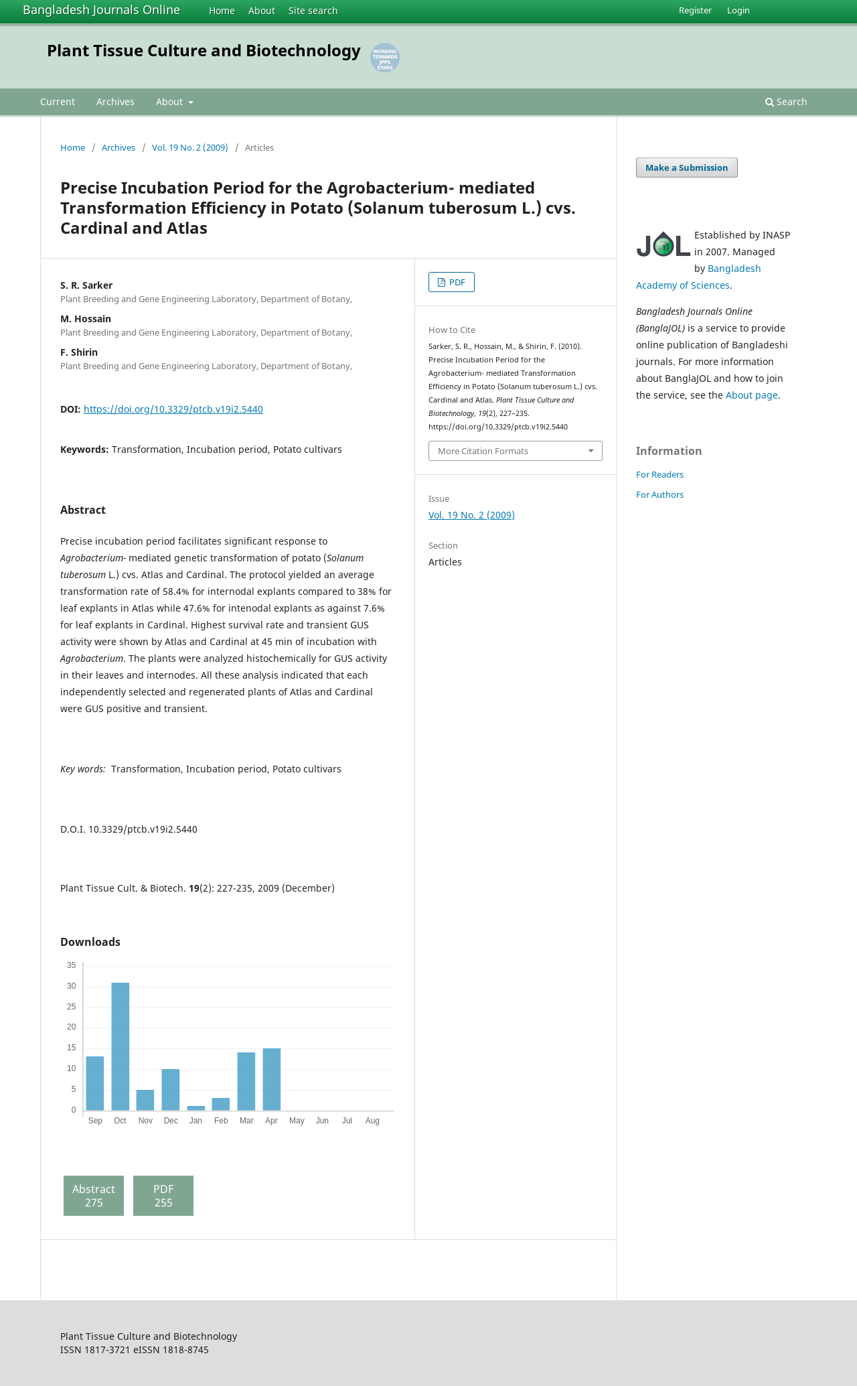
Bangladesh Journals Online (101, 9)
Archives (115, 101)
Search (786, 101)
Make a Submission (686, 167)
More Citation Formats (483, 451)
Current (57, 101)
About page (752, 395)
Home (222, 10)
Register (695, 10)
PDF (456, 282)
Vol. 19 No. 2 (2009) (190, 147)
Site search (313, 10)
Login (738, 10)
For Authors (660, 494)
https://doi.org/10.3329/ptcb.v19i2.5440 (173, 409)
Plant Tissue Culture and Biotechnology (204, 50)
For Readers (660, 474)
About (261, 10)
